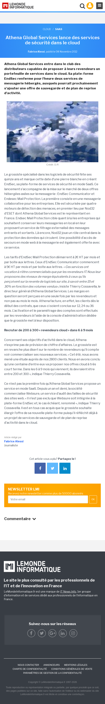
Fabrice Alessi (13, 441)
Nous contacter (28, 665)
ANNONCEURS (52, 665)
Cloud (47, 29)
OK (93, 499)
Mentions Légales (75, 665)
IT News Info (68, 591)
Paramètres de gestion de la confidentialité (52, 673)
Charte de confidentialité (30, 669)
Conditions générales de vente (71, 669)
